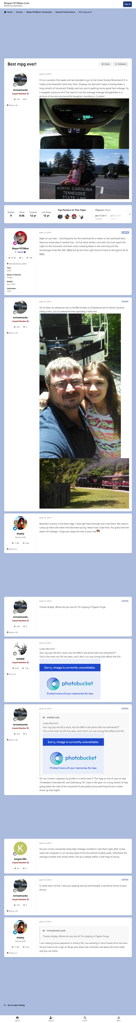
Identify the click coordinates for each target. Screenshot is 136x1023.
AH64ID (20, 658)
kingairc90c (20, 859)
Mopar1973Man (20, 248)
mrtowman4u (20, 90)
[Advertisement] (68, 35)
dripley (20, 533)
